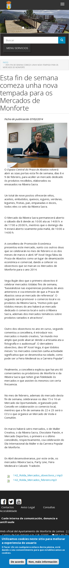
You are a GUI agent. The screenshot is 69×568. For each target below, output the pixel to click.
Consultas (49, 507)
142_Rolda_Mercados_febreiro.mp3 (35, 480)
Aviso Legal (28, 507)
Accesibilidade (8, 511)
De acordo (17, 561)
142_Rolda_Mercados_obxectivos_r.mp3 (38, 475)
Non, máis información (43, 561)
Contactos (7, 507)
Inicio (5, 62)
